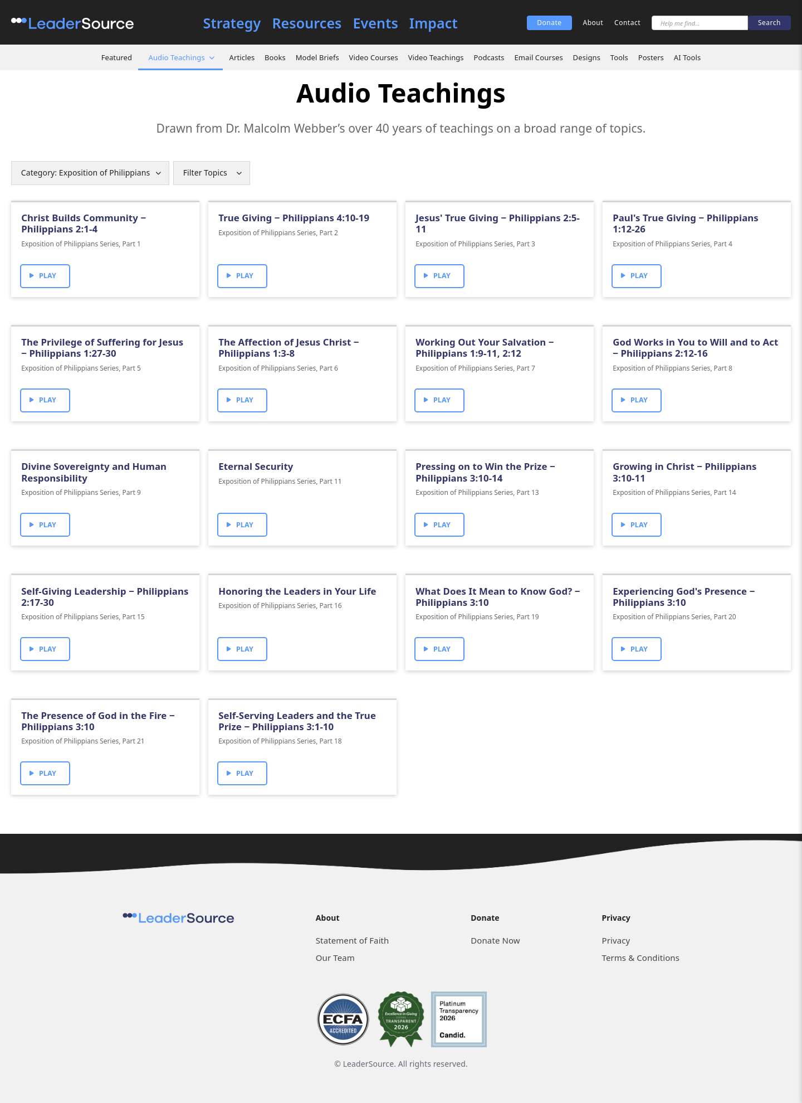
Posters (651, 57)
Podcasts (488, 57)
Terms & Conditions (640, 957)
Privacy (616, 940)
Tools (619, 57)
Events (375, 23)
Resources (306, 23)
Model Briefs (317, 57)
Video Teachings (436, 57)
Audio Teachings (177, 57)
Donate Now (495, 940)
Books (275, 57)
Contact (627, 22)
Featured (116, 57)
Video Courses (373, 57)
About (593, 22)
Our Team (335, 957)
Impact (433, 23)
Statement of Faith (352, 940)
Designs (586, 57)
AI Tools (687, 57)
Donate (549, 22)
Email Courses (538, 57)
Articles (242, 57)
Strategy (232, 23)
